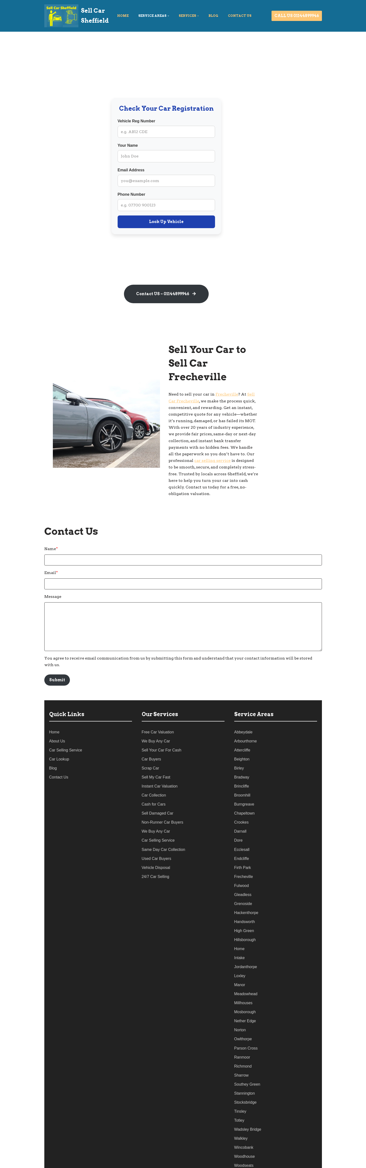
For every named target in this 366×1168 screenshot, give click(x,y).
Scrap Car (150, 743)
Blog (213, 16)
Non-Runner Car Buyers (163, 798)
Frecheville (251, 385)
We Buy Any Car (156, 716)
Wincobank (243, 1124)
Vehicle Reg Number (153, 121)
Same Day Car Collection (164, 825)
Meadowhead (246, 970)
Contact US (239, 16)
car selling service (282, 438)
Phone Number (148, 194)
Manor (239, 961)
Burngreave (244, 780)
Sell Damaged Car (158, 789)
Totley (239, 1097)
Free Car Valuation (158, 707)
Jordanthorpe (245, 943)
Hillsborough (245, 916)
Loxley (239, 952)
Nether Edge (245, 997)
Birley (239, 743)
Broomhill (242, 771)
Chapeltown (244, 789)
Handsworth (244, 897)
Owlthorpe (243, 1015)
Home (123, 16)
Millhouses (243, 979)
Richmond (243, 1043)
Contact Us (58, 752)
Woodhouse (244, 1133)
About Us (57, 716)
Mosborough (245, 988)
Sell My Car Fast (156, 752)
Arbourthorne (245, 716)
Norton (240, 1006)
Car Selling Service (65, 725)
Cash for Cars (154, 780)
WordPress (92, 1161)
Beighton (242, 734)
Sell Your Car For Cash (162, 725)
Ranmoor (242, 1034)
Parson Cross (246, 1024)
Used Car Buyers (156, 834)
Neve (49, 1161)
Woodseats (244, 1142)
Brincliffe (241, 762)
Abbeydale (243, 707)
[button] (168, 16)
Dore (238, 816)
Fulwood (241, 861)
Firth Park (242, 843)
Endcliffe (241, 834)
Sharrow (241, 1052)
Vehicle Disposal (156, 843)
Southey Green (247, 1061)
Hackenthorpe (246, 888)
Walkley (241, 1115)
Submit (57, 655)
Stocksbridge (245, 1079)
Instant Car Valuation (160, 762)
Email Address (147, 170)
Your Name (144, 145)
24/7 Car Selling (155, 852)
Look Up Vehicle (183, 221)
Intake (239, 934)
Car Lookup (59, 734)
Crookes (241, 798)
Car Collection (154, 771)
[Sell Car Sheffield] (76, 15)
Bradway (241, 752)
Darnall (240, 807)
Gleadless (243, 870)
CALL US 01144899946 (296, 15)
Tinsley (240, 1088)
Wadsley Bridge (247, 1106)
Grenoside (243, 879)
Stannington (244, 1070)
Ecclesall (242, 825)
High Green (244, 907)
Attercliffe (242, 725)
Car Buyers (151, 734)
